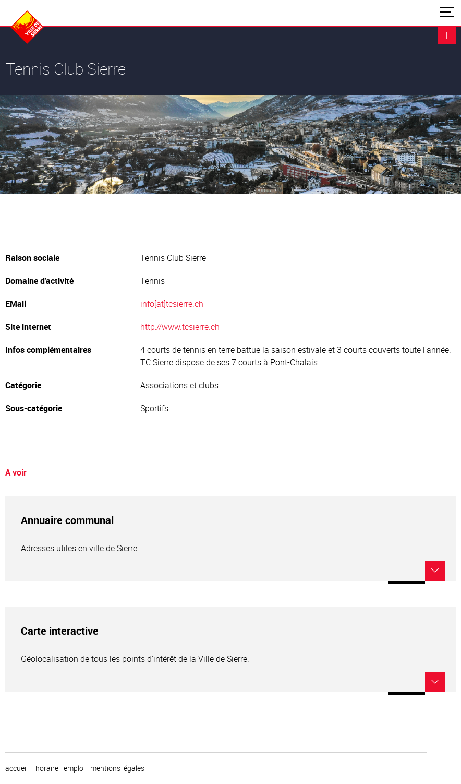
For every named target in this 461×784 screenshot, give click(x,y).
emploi (74, 768)
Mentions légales (117, 768)
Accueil (16, 768)
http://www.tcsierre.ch (180, 326)
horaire (46, 768)
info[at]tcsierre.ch (171, 304)
